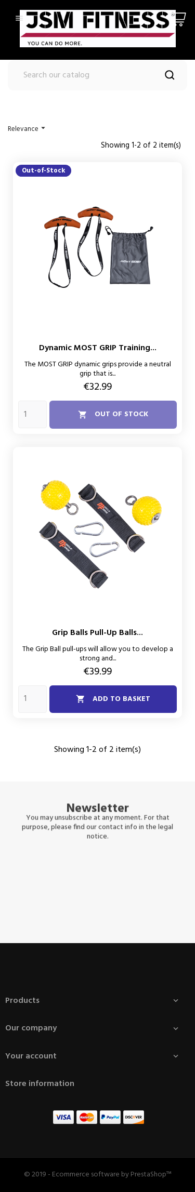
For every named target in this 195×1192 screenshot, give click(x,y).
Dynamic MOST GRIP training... (98, 348)
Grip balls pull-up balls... (97, 633)
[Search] (97, 75)
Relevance (28, 129)
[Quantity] (32, 414)
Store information (39, 1084)
